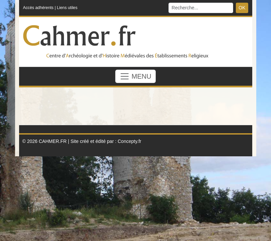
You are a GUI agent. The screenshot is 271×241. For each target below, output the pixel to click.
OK (242, 7)
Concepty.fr (129, 141)
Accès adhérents (38, 7)
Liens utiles (67, 7)
